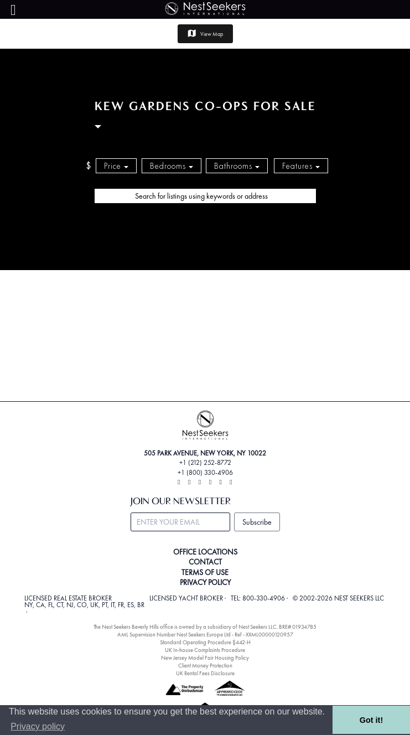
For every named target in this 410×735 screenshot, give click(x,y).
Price (116, 166)
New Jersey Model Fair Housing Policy (205, 657)
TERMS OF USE (205, 572)
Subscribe (257, 522)
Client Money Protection (205, 665)
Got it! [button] (371, 720)
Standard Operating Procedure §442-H (205, 642)
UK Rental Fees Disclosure (205, 673)
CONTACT (205, 562)
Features (301, 166)
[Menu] (13, 10)
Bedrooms (171, 166)
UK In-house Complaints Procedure (205, 650)
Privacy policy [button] (38, 726)
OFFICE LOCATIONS (205, 552)
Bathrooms (237, 166)
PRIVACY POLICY (205, 582)
